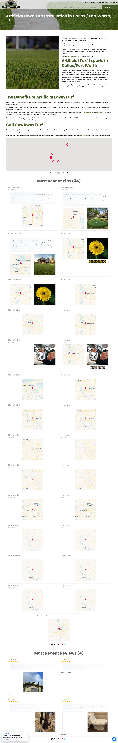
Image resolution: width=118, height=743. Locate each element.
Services (77, 7)
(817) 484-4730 (91, 2)
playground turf (101, 112)
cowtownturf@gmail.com (108, 2)
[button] (58, 161)
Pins (87, 7)
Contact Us (109, 7)
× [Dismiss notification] (26, 733)
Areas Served (93, 7)
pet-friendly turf (88, 112)
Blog (99, 7)
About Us (71, 7)
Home (65, 7)
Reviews (83, 7)
